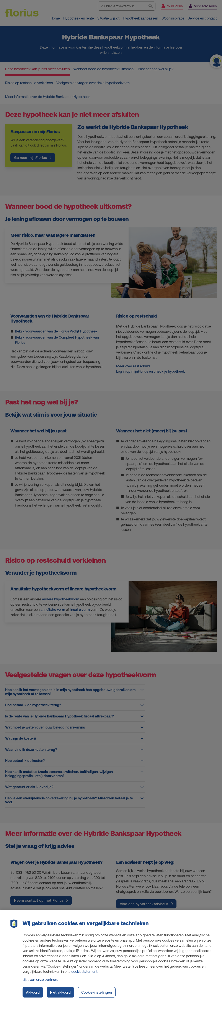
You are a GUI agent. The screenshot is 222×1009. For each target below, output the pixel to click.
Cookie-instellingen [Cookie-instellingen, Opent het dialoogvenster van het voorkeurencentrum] (96, 995)
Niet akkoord (60, 995)
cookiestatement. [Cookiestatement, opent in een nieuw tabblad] (84, 974)
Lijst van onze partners (40, 983)
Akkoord (33, 995)
